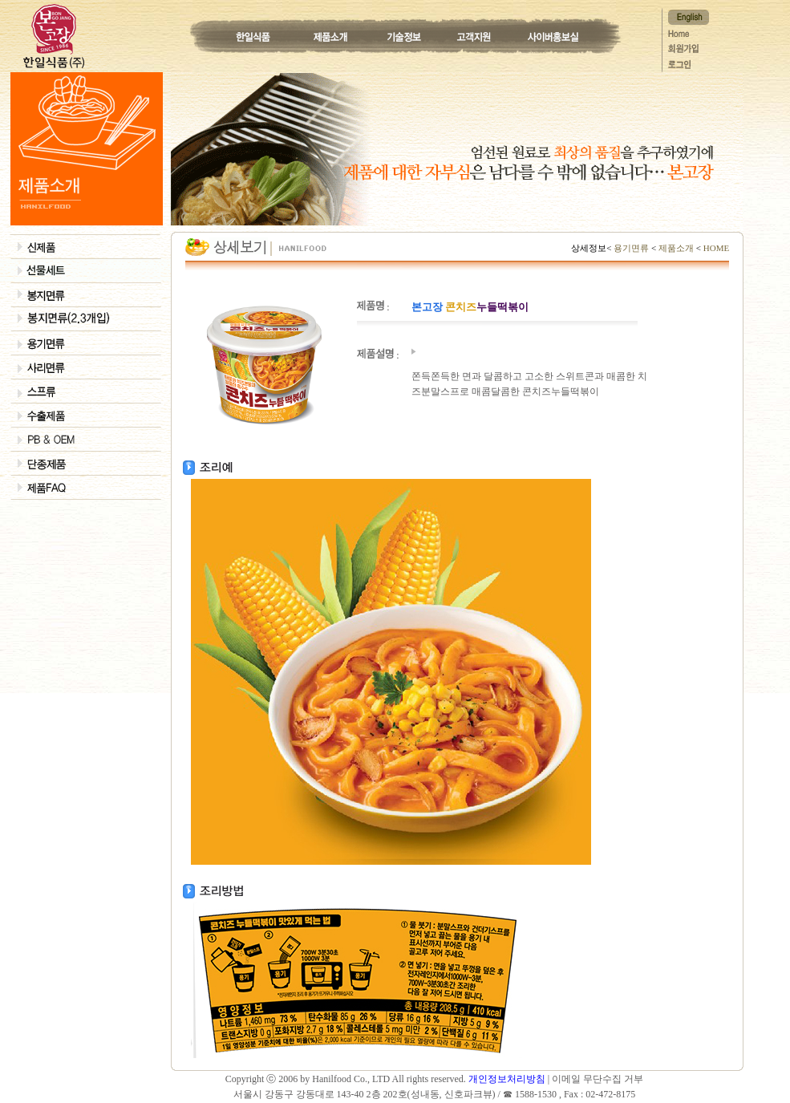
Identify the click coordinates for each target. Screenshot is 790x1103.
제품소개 (676, 248)
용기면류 (632, 248)
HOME (715, 248)
